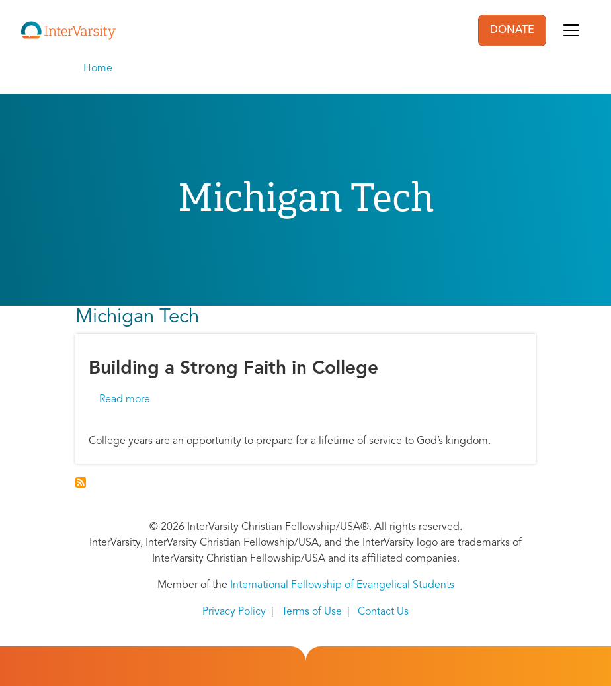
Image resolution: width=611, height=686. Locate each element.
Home (97, 69)
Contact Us (383, 612)
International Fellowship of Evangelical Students (342, 585)
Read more (124, 399)
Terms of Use (312, 612)
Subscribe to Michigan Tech (80, 482)
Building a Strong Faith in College (233, 369)
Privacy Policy (234, 612)
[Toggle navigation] (571, 30)
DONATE (512, 30)
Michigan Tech (137, 317)
